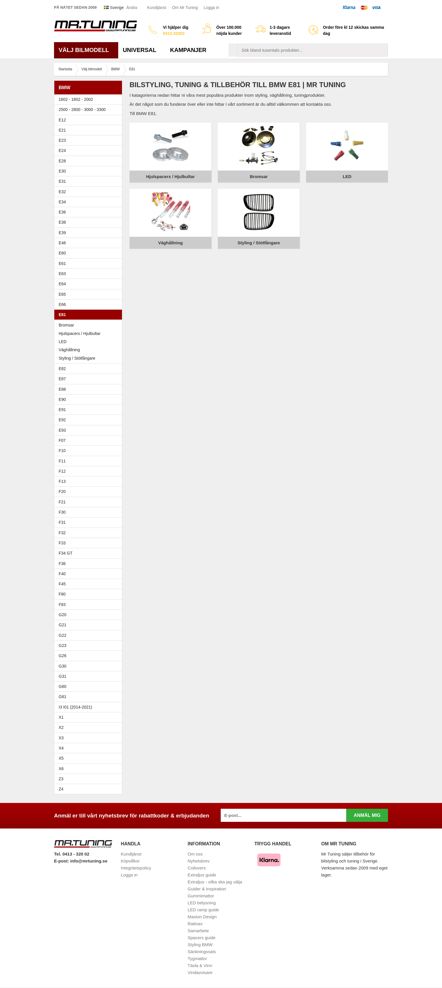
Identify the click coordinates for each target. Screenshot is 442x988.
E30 (90, 171)
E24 (90, 150)
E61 (90, 263)
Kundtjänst (156, 7)
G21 (62, 625)
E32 (62, 191)
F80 (62, 594)
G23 (62, 645)
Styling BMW (200, 944)
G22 (62, 635)
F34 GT (90, 553)
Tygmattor (197, 958)
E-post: (62, 860)
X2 (61, 727)
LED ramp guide (203, 909)
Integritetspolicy (136, 867)
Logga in (211, 7)
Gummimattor (201, 895)
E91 (90, 409)
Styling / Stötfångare (77, 358)
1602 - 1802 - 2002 (90, 99)
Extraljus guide (202, 874)
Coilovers (197, 867)
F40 (62, 573)
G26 (62, 655)
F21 (62, 502)
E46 (90, 243)
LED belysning (202, 902)
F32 (62, 532)
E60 (90, 253)
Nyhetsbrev (199, 860)
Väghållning (69, 349)
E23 (90, 140)
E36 (90, 212)
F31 (90, 522)
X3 (90, 738)
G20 (62, 614)
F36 (62, 563)
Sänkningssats (202, 951)
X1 (90, 717)
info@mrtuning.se (88, 860)
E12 (90, 120)
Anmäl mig (367, 815)
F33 (62, 543)
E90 (90, 399)
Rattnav (195, 923)
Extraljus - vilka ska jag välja (215, 881)
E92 (90, 419)
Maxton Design (202, 916)
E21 (90, 130)
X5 (90, 758)
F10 (90, 450)
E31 (62, 181)
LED (63, 341)
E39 (90, 232)
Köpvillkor (130, 860)
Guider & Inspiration (207, 888)
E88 (90, 389)
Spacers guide (201, 937)
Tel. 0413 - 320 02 (71, 853)
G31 (62, 676)
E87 (90, 378)
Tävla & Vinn (200, 965)
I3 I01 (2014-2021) (75, 707)
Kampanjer (188, 50)
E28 (90, 161)
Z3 (90, 779)
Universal (142, 50)
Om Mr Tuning (185, 7)
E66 (90, 304)
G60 (62, 686)
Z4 (90, 789)
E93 (90, 430)
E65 (90, 294)
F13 (90, 481)
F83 (62, 604)
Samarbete (198, 930)
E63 (90, 273)
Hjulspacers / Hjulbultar (79, 333)
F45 (62, 584)
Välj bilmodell (86, 50)
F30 (90, 512)
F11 (90, 461)
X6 (61, 768)
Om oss (195, 853)
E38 (90, 222)
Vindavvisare (200, 972)
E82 (90, 368)
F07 (90, 440)
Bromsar (66, 325)
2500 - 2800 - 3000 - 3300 (90, 109)
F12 (90, 471)
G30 (62, 666)
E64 (90, 283)
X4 (90, 748)
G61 (62, 696)
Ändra (131, 7)
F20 (90, 491)
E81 (90, 314)
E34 (90, 202)
